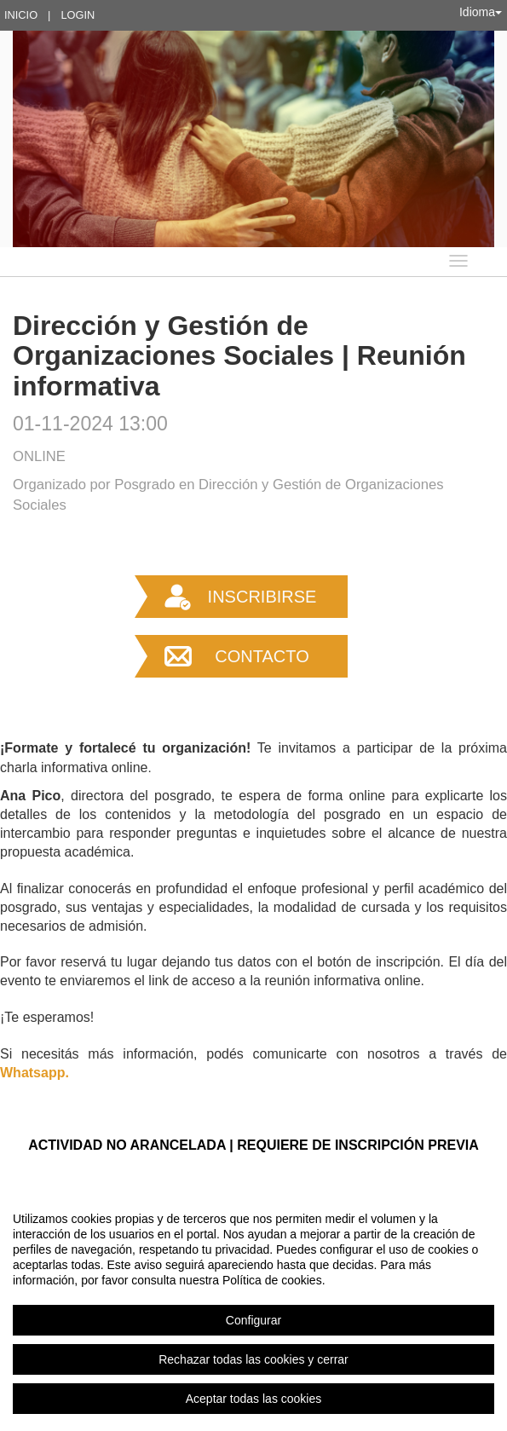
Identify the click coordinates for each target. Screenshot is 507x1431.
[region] (253, 1308)
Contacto (261, 656)
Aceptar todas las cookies (254, 1398)
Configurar (253, 1320)
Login (77, 15)
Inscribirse (262, 596)
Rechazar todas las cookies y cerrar (253, 1359)
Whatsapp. (34, 1072)
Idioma (480, 12)
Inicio (20, 15)
